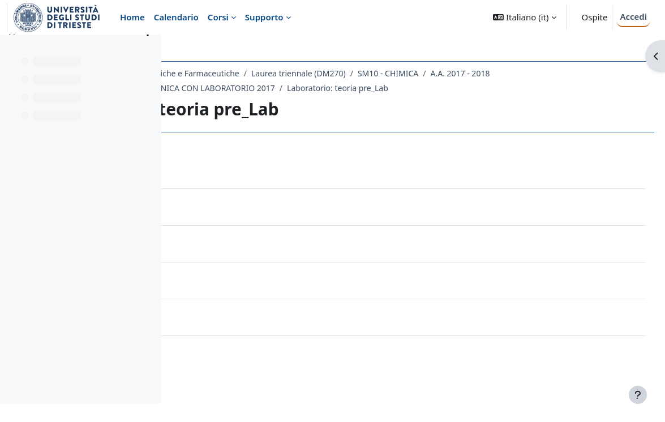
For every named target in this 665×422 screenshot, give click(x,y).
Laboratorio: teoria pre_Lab (470, 88)
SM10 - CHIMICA (521, 73)
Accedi (633, 16)
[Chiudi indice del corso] (12, 51)
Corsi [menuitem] (218, 17)
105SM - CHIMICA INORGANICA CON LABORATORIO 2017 (301, 88)
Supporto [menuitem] (264, 17)
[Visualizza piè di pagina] (638, 395)
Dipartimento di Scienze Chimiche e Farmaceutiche (277, 73)
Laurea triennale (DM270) (431, 73)
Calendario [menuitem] (176, 17)
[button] (524, 17)
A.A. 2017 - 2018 (593, 73)
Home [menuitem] (132, 17)
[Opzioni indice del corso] (148, 51)
